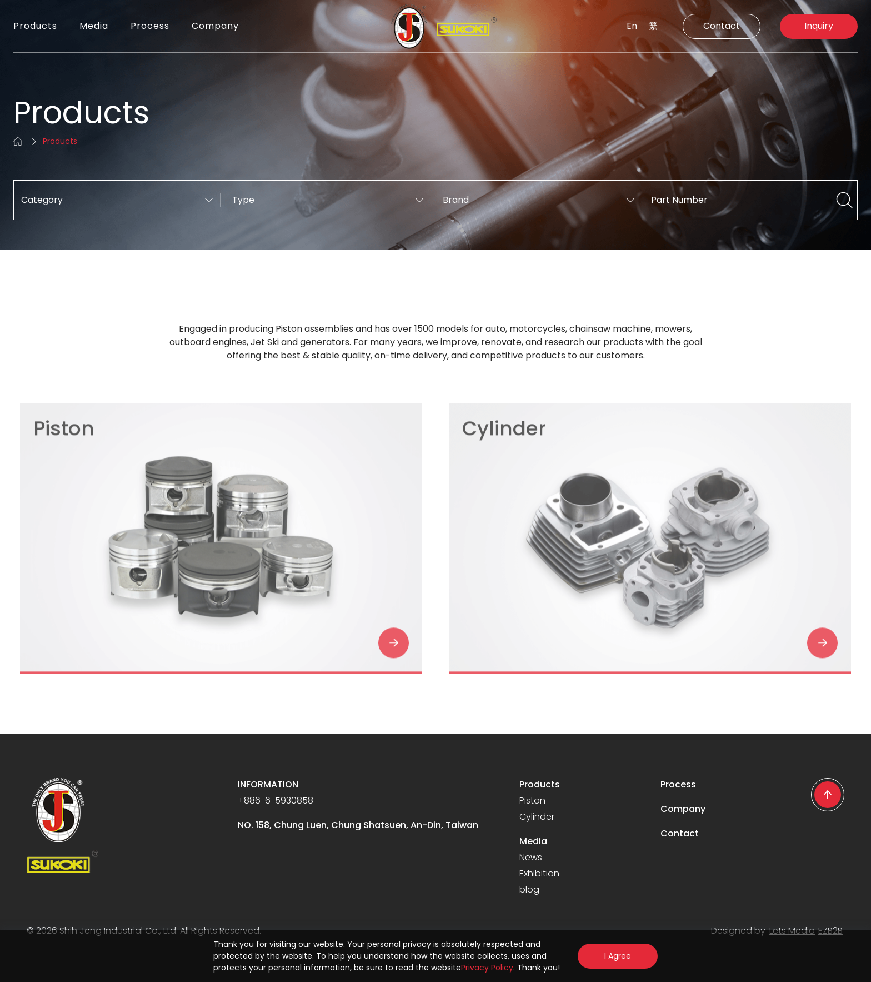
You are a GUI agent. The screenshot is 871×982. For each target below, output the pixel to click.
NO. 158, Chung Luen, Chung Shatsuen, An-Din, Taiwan (358, 825)
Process (150, 25)
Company (215, 25)
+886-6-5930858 (275, 800)
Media (93, 25)
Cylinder (536, 816)
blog (529, 889)
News (530, 857)
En (632, 25)
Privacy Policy (487, 967)
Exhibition (539, 873)
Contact (721, 25)
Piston (532, 800)
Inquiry (818, 25)
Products (35, 25)
